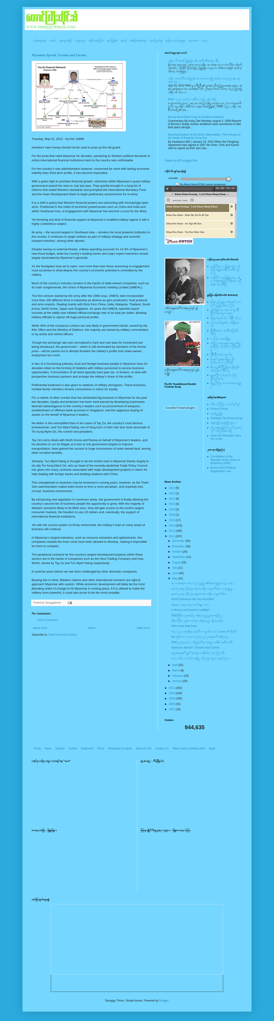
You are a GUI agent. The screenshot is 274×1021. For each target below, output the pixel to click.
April (175, 665)
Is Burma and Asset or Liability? (190, 610)
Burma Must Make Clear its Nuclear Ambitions (196, 117)
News (48, 748)
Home (92, 628)
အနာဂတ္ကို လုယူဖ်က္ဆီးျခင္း (224, 422)
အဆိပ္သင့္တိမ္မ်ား (217, 413)
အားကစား (194, 40)
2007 (172, 709)
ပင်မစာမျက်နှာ (39, 40)
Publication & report (120, 748)
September (179, 557)
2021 (172, 498)
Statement (87, 748)
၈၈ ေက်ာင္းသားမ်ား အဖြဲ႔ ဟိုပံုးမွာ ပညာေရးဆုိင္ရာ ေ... (202, 658)
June (175, 573)
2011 (172, 688)
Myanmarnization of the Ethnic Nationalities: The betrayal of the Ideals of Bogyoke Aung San (204, 136)
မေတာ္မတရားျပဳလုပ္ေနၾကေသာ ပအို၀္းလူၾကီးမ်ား (198, 593)
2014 (172, 525)
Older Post (143, 628)
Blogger (163, 1000)
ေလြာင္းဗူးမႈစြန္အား (221, 338)
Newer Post (40, 628)
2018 (172, 509)
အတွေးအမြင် (65, 40)
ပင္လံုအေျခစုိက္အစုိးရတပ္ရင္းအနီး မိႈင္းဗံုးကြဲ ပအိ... (199, 652)
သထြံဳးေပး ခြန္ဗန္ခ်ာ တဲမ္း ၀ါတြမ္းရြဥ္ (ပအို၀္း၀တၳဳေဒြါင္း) (225, 270)
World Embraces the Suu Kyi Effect (192, 599)
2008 (172, 704)
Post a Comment (47, 620)
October (177, 551)
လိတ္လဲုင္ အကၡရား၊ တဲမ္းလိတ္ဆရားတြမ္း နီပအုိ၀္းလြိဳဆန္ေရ (226, 346)
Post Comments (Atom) (62, 634)
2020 (172, 504)
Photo (100, 748)
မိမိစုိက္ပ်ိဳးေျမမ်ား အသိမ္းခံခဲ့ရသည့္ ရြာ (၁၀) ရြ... (198, 620)
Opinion (60, 748)
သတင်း (52, 40)
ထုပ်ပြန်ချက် (112, 40)
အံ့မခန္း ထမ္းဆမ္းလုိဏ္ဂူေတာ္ (190, 604)
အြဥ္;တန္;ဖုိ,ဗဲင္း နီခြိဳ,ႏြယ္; (226, 318)
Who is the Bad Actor (184, 626)
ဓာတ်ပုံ (124, 40)
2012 (172, 536)
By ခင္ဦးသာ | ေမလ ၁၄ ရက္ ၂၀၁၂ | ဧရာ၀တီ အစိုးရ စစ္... (200, 636)
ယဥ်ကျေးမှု (80, 40)
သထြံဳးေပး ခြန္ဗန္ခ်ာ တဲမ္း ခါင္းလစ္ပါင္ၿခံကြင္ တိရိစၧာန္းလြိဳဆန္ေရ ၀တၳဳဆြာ (226, 281)
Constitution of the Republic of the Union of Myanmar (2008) (225, 460)
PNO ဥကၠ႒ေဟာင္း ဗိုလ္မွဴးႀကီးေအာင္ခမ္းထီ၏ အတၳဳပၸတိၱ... (202, 642)
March (176, 670)
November (179, 546)
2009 (172, 698)
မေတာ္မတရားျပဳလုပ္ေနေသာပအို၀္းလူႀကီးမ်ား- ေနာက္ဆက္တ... (202, 588)
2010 (172, 693)
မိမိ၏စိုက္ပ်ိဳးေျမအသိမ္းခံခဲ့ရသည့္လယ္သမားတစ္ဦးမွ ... (197, 615)
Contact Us (162, 748)
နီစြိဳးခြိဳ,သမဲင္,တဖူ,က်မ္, (222, 354)
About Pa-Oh (143, 748)
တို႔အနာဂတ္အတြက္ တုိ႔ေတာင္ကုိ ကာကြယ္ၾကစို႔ (226, 429)
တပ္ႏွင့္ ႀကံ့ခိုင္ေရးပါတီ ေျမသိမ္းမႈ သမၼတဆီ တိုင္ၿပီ (203, 631)
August (176, 562)
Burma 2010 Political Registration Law (223, 469)
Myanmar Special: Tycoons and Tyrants (59, 55)
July (175, 567)
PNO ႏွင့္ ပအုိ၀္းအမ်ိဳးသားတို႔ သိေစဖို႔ (192, 99)
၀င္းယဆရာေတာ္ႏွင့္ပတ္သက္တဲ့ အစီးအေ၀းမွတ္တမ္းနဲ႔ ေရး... (203, 583)
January (177, 681)
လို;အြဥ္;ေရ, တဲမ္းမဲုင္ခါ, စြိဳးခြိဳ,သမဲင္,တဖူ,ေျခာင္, (225, 311)
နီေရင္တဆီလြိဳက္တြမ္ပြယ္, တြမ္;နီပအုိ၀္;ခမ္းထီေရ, (225, 368)
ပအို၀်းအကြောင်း (96, 40)
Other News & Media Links (189, 748)
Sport (212, 748)
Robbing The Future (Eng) (226, 418)
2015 (172, 520)
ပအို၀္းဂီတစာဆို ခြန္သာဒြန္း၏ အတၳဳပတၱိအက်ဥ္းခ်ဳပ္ (193, 60)
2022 (172, 493)
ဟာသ (204, 40)
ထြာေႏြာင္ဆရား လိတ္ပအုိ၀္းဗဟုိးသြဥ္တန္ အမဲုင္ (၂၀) (226, 303)
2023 (172, 488)
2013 (172, 530)
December (179, 540)
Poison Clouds (219, 408)
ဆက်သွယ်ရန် (156, 40)
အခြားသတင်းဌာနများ (175, 40)
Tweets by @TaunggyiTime (180, 160)
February (178, 675)
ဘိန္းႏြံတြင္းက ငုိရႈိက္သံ (225, 404)
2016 (172, 514)
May (175, 578)
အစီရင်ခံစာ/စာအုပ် (138, 40)
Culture (72, 748)
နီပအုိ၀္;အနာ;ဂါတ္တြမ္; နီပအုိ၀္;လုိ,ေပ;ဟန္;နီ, (223, 361)
